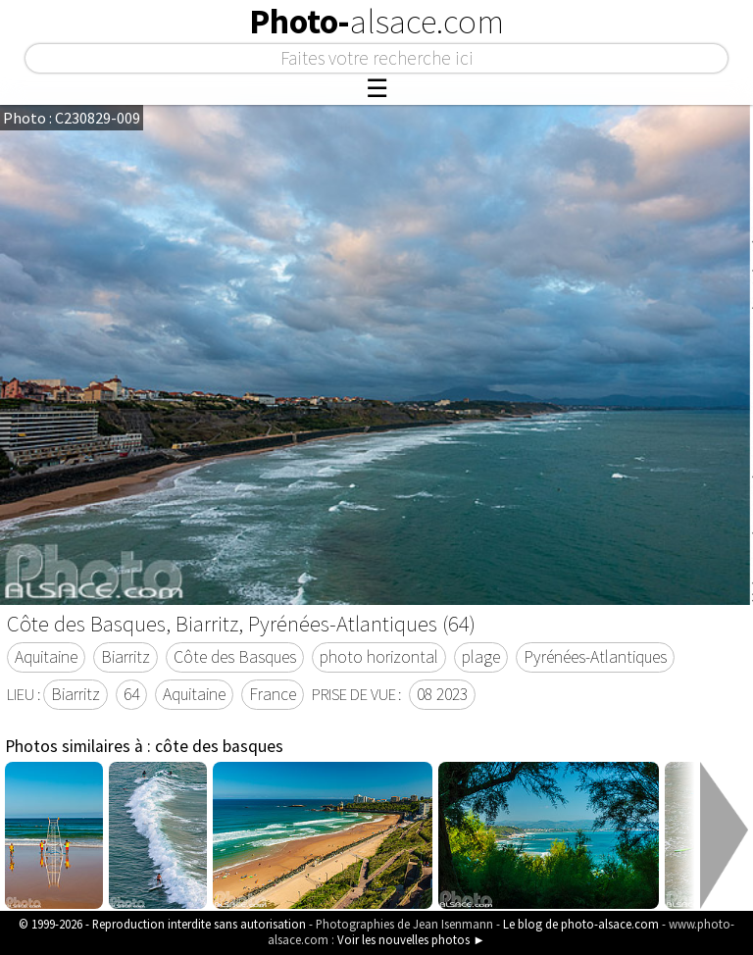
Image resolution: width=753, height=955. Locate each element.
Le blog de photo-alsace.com (581, 923)
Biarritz (125, 657)
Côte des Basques (235, 657)
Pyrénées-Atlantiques (595, 657)
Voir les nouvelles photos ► (411, 939)
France (272, 694)
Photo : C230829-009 (71, 117)
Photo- (376, 21)
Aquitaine (46, 657)
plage (481, 657)
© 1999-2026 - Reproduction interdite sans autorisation (162, 923)
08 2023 (442, 694)
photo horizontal (379, 657)
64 (131, 694)
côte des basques (219, 746)
